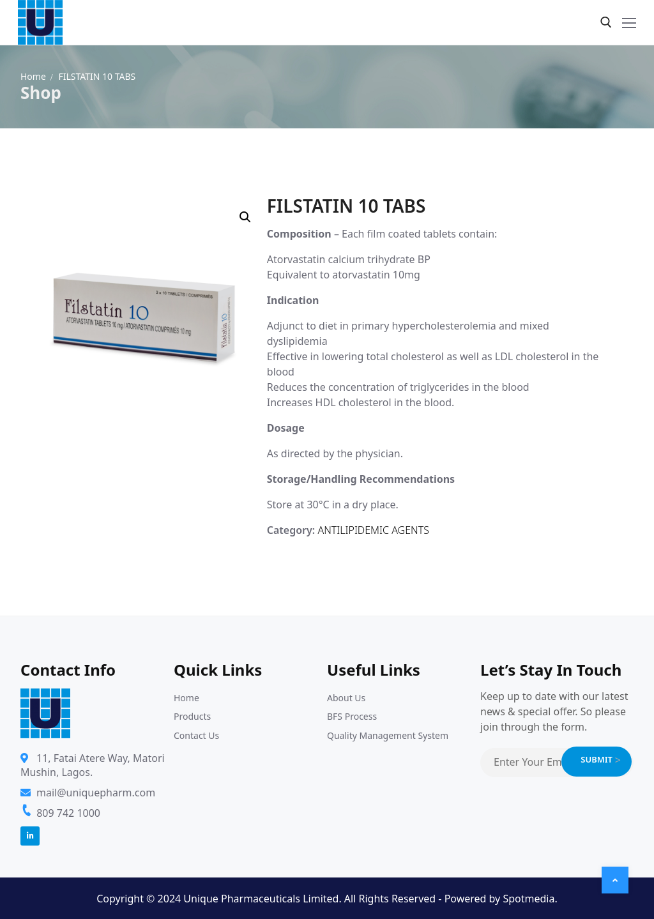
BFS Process (352, 716)
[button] (245, 217)
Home (33, 76)
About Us (346, 698)
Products (192, 716)
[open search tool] (606, 22)
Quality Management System (387, 735)
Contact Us (196, 735)
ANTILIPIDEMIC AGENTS (373, 530)
